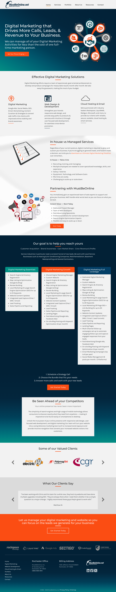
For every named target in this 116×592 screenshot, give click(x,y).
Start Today (57, 226)
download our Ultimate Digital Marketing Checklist (91, 153)
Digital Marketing (11, 564)
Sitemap (73, 590)
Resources (90, 5)
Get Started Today (58, 387)
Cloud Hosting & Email (13, 569)
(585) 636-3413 (37, 571)
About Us (78, 5)
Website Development (12, 566)
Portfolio (68, 5)
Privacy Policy (64, 590)
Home (48, 5)
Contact (101, 5)
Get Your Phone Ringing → (17, 54)
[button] (13, 463)
